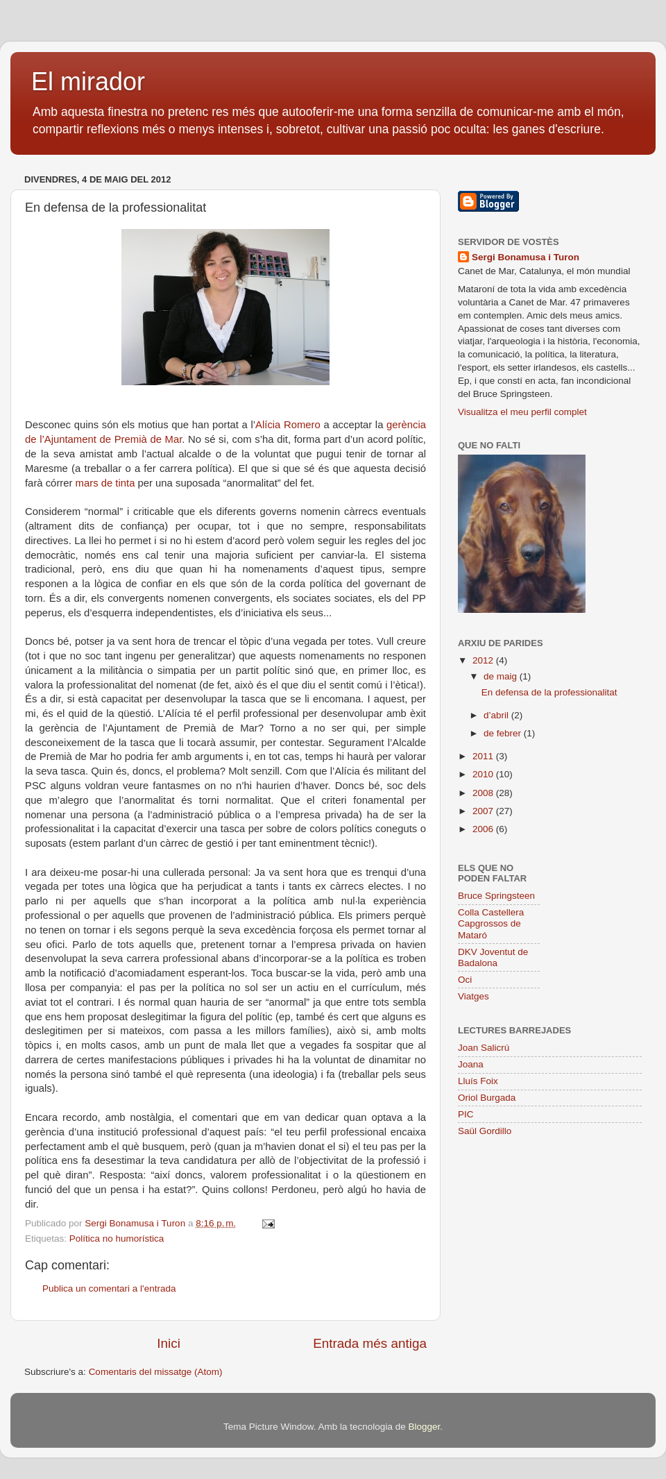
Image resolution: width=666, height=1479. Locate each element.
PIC (466, 1114)
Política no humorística (116, 1238)
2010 (484, 774)
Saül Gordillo (484, 1131)
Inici (168, 1343)
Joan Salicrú (483, 1047)
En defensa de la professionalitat (549, 692)
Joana (471, 1064)
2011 (484, 756)
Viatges (473, 996)
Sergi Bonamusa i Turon (525, 257)
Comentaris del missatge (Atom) (156, 1372)
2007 (484, 811)
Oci (465, 979)
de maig (502, 676)
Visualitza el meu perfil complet (522, 412)
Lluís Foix (478, 1081)
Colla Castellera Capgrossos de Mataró (491, 923)
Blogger (424, 1426)
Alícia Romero (288, 424)
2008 (484, 793)
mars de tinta (105, 483)
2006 (484, 829)
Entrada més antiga (370, 1343)
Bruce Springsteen (496, 895)
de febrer (504, 733)
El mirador (88, 81)
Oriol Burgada (486, 1097)
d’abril (497, 715)
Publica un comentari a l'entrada (109, 1288)
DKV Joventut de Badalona (493, 957)
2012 (484, 660)
